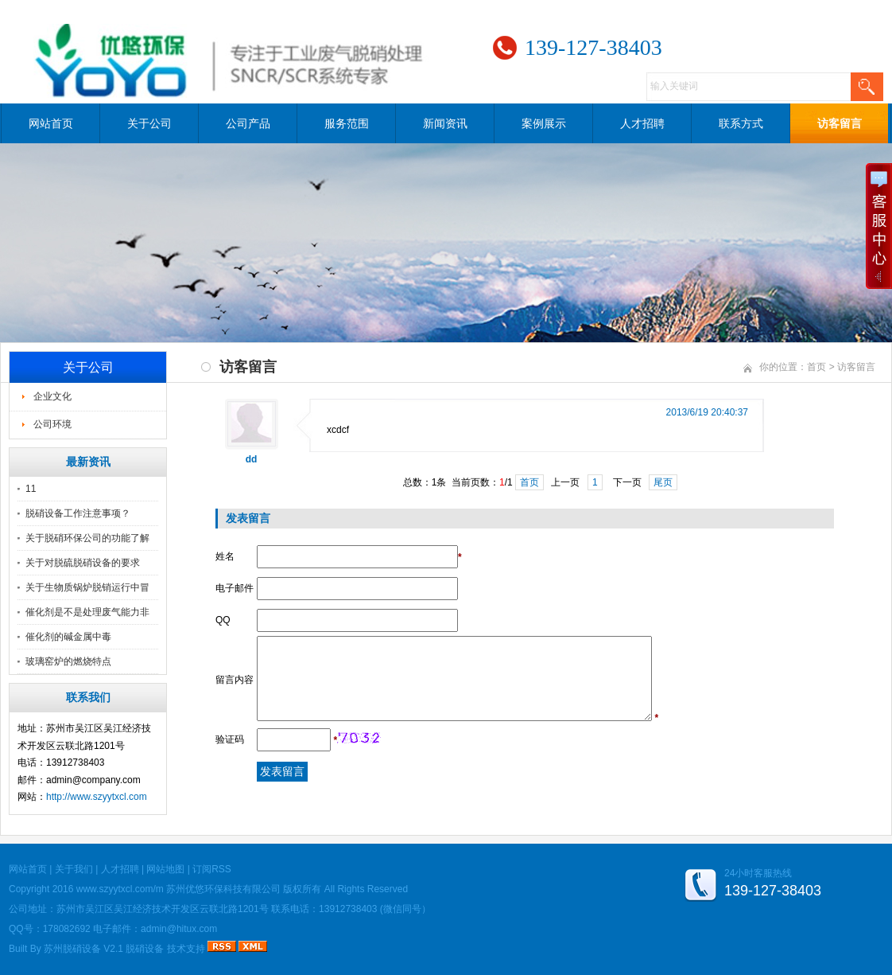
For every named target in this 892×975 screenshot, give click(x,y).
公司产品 (248, 123)
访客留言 (839, 123)
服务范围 (346, 123)
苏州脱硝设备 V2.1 (83, 948)
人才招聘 (642, 123)
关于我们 (74, 869)
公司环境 (52, 424)
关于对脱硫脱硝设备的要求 (82, 562)
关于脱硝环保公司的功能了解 (87, 538)
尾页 (663, 482)
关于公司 (149, 123)
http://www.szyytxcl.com (96, 796)
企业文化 (52, 396)
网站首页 (51, 123)
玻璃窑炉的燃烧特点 (68, 661)
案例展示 (544, 123)
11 (30, 488)
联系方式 (741, 123)
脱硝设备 (145, 948)
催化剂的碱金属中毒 (68, 636)
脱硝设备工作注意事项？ (77, 513)
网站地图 (165, 869)
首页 (816, 366)
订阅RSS (211, 869)
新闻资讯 (445, 123)
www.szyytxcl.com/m (120, 889)
